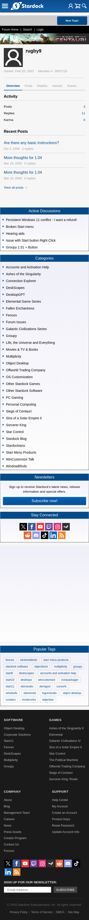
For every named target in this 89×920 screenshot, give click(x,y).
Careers (9, 819)
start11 (10, 686)
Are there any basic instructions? (31, 143)
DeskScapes (12, 753)
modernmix (29, 699)
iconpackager (69, 679)
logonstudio (49, 693)
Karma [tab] (71, 86)
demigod (44, 686)
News (7, 825)
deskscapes (26, 673)
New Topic (72, 20)
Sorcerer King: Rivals (63, 779)
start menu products (56, 660)
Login (40, 29)
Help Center (60, 800)
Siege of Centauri (61, 772)
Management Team (17, 812)
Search (27, 29)
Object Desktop (14, 728)
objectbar (48, 699)
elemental (29, 693)
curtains (11, 699)
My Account (60, 806)
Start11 (9, 741)
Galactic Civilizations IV (65, 741)
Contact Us (11, 844)
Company (12, 791)
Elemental (56, 734)
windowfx (11, 693)
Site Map (73, 912)
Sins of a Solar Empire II (65, 747)
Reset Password (63, 825)
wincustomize (46, 679)
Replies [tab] (42, 86)
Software (13, 720)
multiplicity (60, 666)
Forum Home (10, 29)
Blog (7, 806)
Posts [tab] (28, 86)
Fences (9, 747)
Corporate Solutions (17, 734)
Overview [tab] (13, 86)
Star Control (57, 753)
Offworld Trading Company (67, 766)
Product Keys (61, 819)
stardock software (17, 666)
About (8, 800)
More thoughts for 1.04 (23, 158)
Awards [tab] (57, 86)
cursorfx (61, 686)
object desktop (72, 693)
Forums (9, 851)
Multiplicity (11, 760)
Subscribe (65, 890)
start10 (10, 679)
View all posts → (16, 187)
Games (55, 720)
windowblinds (28, 660)
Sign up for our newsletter (30, 882)
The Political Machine (63, 760)
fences (10, 660)
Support (60, 791)
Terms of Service (41, 912)
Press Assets (12, 832)
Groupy (9, 766)
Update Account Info (65, 832)
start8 (9, 673)
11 (83, 113)
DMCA (60, 912)
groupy (77, 666)
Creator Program (15, 838)
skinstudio (27, 686)
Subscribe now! (44, 501)
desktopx (26, 679)
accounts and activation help (58, 673)
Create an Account (64, 812)
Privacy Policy (19, 912)
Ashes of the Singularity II (66, 728)
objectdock (41, 666)
